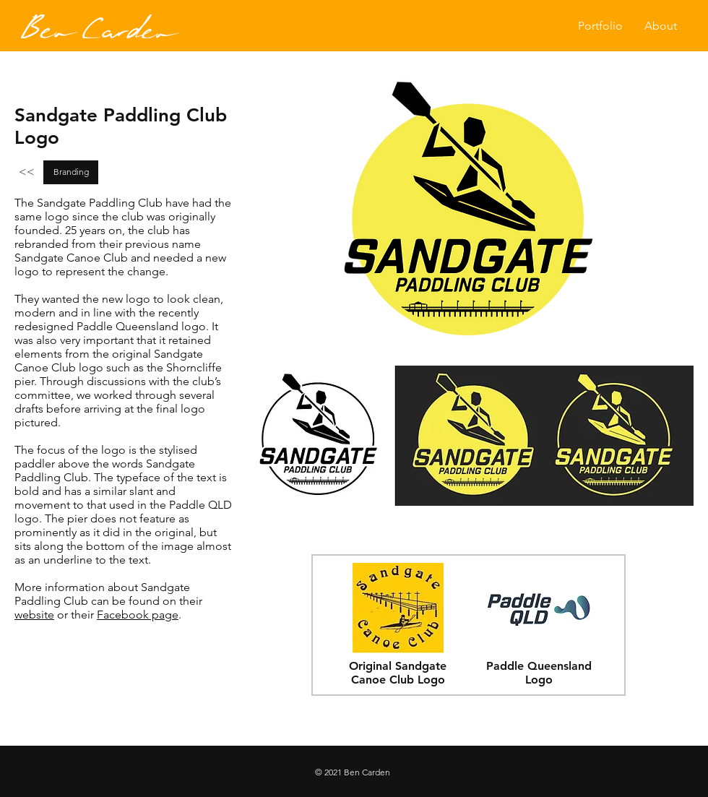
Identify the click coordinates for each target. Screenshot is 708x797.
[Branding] (70, 172)
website (34, 614)
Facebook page (137, 614)
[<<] (26, 172)
